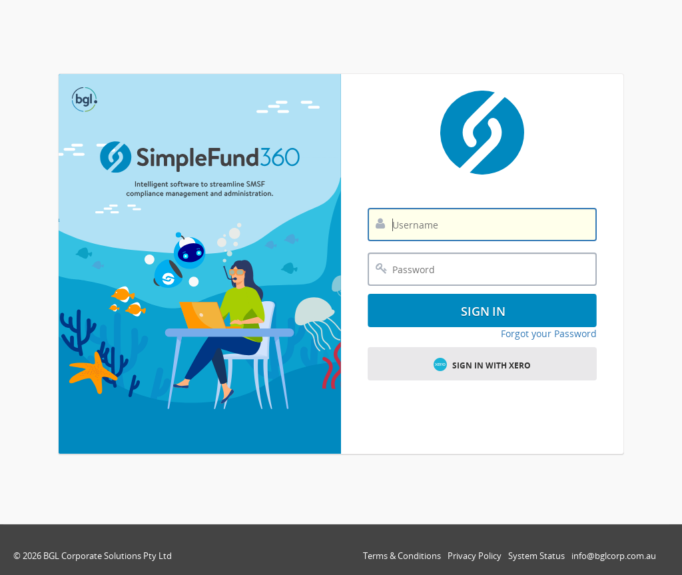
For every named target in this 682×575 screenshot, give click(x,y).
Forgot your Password (549, 333)
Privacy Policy (475, 556)
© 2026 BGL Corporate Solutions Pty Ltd (92, 556)
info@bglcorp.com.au (613, 556)
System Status (536, 556)
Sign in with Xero (482, 364)
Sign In (483, 311)
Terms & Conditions (402, 556)
